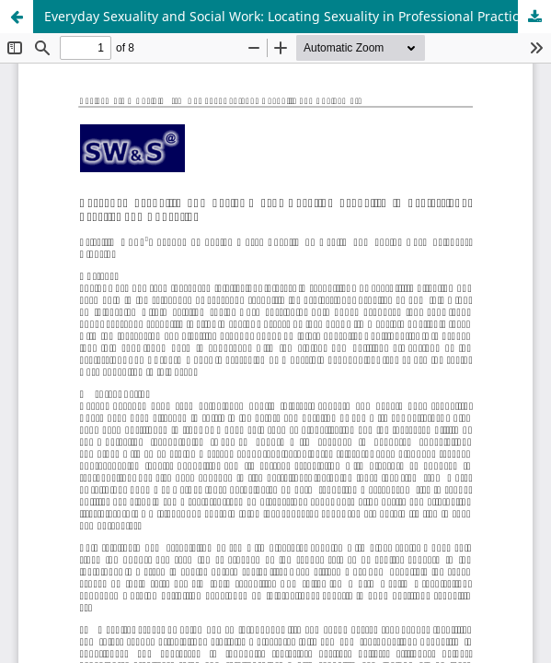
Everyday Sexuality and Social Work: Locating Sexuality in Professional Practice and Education (297, 16)
